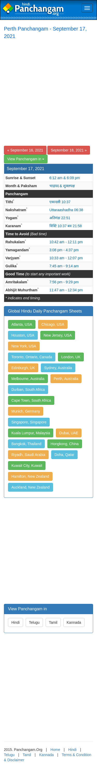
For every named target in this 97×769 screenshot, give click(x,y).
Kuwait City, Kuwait (26, 465)
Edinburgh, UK (23, 368)
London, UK (70, 357)
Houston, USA (22, 335)
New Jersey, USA (58, 335)
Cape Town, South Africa (31, 400)
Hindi (15, 622)
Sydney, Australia (58, 368)
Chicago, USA (52, 324)
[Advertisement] (48, 93)
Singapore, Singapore (28, 422)
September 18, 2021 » (69, 150)
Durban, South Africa (28, 389)
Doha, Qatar (64, 455)
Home (55, 750)
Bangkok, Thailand (26, 444)
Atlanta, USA (21, 324)
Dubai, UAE (68, 433)
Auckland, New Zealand (30, 487)
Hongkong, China (65, 444)
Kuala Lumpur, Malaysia (30, 433)
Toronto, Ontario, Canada (31, 357)
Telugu (34, 622)
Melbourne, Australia (27, 379)
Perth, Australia (66, 379)
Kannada (74, 622)
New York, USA (23, 346)
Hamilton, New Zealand (30, 476)
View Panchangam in (25, 159)
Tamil (53, 622)
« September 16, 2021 (25, 150)
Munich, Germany (25, 411)
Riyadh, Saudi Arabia (28, 455)
